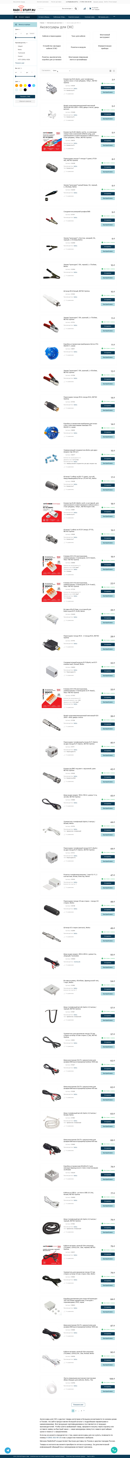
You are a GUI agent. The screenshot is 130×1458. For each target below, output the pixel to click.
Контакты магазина (42, 2)
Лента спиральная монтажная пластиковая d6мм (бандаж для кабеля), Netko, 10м (80, 1379)
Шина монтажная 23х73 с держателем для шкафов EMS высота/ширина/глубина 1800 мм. (81, 1326)
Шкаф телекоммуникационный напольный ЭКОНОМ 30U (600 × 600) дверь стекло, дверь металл (81, 107)
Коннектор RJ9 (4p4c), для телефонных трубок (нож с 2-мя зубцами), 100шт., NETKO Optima (80, 81)
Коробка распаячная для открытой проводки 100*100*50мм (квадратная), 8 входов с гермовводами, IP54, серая (80, 1300)
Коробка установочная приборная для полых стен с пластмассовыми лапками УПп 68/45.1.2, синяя (80, 425)
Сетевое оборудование (45, 17)
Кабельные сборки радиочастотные (60, 17)
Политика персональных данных (75, 1456)
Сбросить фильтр (25, 101)
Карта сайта (90, 1456)
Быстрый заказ (108, 92)
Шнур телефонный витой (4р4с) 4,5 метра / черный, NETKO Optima (80, 1220)
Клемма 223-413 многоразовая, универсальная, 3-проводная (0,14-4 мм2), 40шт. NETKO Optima (80, 584)
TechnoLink (77, 961)
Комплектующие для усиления (75, 17)
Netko (75, 88)
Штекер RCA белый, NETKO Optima (77, 291)
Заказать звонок (98, 2)
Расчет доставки (56, 2)
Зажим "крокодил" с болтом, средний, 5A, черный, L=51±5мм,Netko (80, 239)
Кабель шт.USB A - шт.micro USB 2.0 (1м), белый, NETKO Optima (79, 1193)
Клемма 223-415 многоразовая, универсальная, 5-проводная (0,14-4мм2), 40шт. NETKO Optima (79, 690)
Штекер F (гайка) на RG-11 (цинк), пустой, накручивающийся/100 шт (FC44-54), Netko (80, 477)
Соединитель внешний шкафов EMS (77, 211)
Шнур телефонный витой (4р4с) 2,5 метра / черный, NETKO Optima (80, 1008)
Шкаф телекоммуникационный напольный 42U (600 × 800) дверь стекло (81, 716)
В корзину (107, 87)
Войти (106, 2)
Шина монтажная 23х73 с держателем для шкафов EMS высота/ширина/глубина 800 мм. (80, 1140)
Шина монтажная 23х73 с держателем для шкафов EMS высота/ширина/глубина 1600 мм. (81, 1061)
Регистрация (113, 2)
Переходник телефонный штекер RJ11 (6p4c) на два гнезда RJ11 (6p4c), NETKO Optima (81, 743)
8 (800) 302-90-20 (53, 1438)
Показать (23, 96)
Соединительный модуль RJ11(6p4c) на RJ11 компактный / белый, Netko (80, 663)
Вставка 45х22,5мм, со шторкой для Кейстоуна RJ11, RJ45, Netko (77, 610)
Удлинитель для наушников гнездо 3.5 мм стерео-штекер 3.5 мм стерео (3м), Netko (79, 1273)
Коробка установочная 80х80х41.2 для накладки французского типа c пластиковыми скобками (81, 1168)
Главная (42, 23)
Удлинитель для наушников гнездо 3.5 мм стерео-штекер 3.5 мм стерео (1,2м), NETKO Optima (80, 1035)
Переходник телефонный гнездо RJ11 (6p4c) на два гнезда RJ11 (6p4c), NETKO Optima (80, 849)
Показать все (78, 1405)
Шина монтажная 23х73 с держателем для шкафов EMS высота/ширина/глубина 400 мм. (80, 1087)
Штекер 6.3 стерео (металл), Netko (77, 928)
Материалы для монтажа (105, 17)
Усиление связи (89, 17)
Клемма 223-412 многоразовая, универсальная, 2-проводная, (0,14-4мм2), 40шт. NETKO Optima (80, 558)
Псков (23, 2)
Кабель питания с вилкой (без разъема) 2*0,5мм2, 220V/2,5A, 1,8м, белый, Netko (79, 1352)
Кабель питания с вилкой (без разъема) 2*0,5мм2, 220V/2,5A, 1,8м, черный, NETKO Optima (79, 1247)
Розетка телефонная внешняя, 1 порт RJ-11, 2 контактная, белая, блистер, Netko (80, 875)
